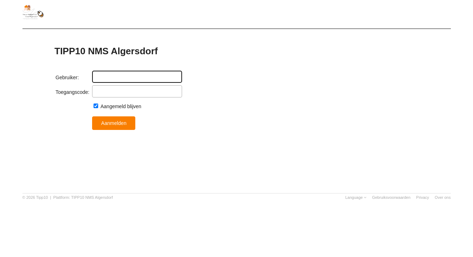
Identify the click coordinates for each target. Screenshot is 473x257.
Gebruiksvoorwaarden (391, 197)
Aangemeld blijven (120, 106)
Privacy (422, 197)
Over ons (443, 197)
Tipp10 (42, 197)
